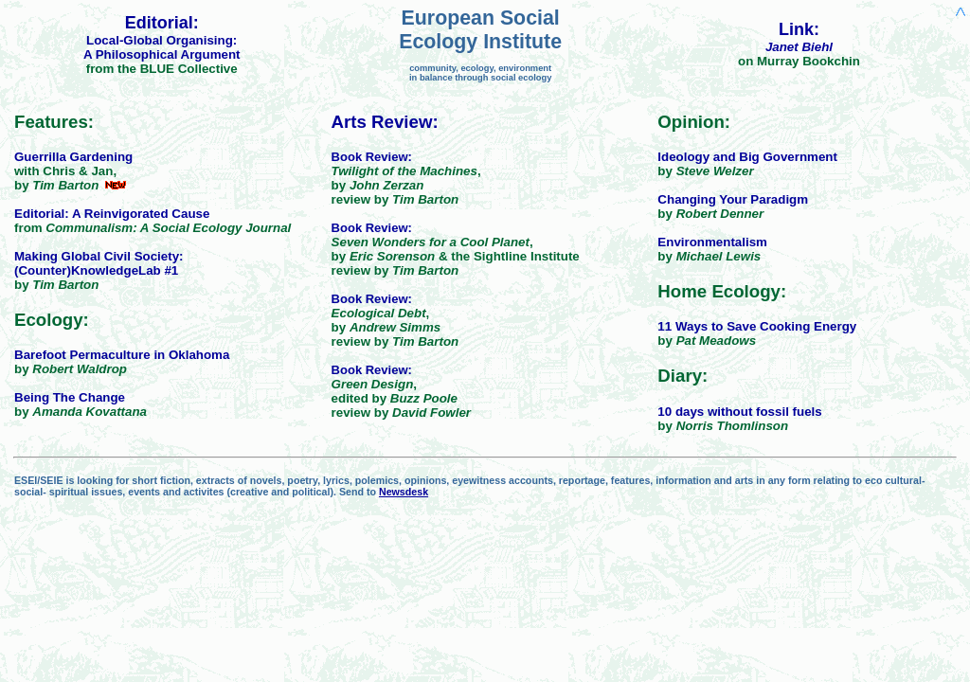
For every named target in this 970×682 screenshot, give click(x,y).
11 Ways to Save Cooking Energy (756, 326)
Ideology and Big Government (747, 157)
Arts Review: (385, 122)
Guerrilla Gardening (73, 157)
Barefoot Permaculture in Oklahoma (121, 355)
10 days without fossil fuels (739, 411)
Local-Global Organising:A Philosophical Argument (162, 47)
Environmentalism (712, 242)
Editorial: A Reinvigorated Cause (111, 213)
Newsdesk (403, 491)
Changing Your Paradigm (732, 199)
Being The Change (69, 397)
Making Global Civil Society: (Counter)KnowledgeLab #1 (99, 263)
